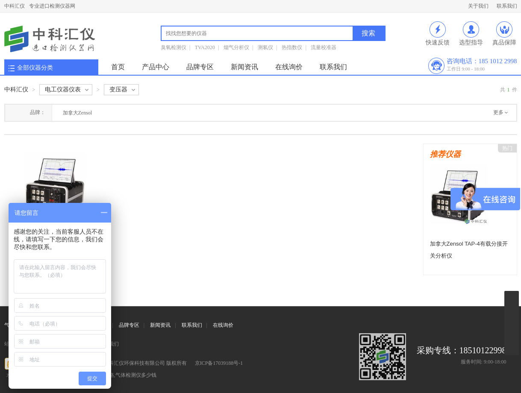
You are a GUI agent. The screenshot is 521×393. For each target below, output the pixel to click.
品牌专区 (200, 66)
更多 (498, 112)
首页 (118, 66)
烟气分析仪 (236, 47)
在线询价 (289, 66)
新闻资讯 (244, 66)
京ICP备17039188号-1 (219, 363)
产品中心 (155, 66)
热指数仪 (292, 47)
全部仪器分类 (35, 68)
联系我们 (507, 6)
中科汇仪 (14, 6)
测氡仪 (265, 47)
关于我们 (478, 6)
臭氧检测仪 (173, 47)
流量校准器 (323, 47)
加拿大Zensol (77, 113)
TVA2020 (205, 47)
